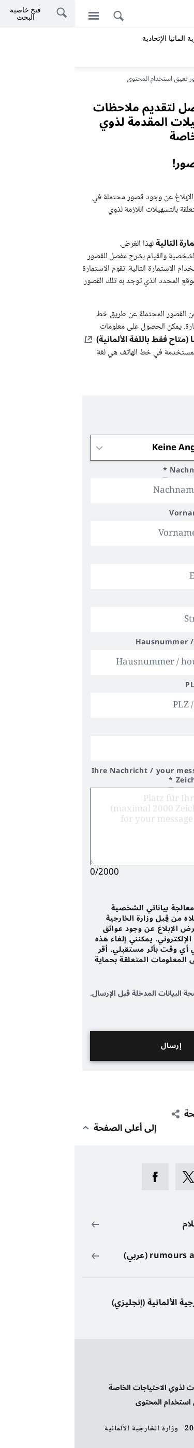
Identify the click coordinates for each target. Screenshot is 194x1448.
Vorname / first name (136, 515)
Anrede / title (152, 429)
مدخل (173, 78)
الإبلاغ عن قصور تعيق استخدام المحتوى (123, 1402)
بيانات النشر (167, 1373)
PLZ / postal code (144, 686)
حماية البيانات (164, 1358)
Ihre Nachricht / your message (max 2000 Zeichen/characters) (97, 777)
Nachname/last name (133, 472)
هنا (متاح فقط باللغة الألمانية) (74, 339)
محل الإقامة (157, 729)
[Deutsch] (180, 15)
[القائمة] (19, 15)
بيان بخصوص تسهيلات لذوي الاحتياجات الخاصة (110, 1387)
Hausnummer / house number (120, 643)
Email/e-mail (150, 558)
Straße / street (150, 601)
